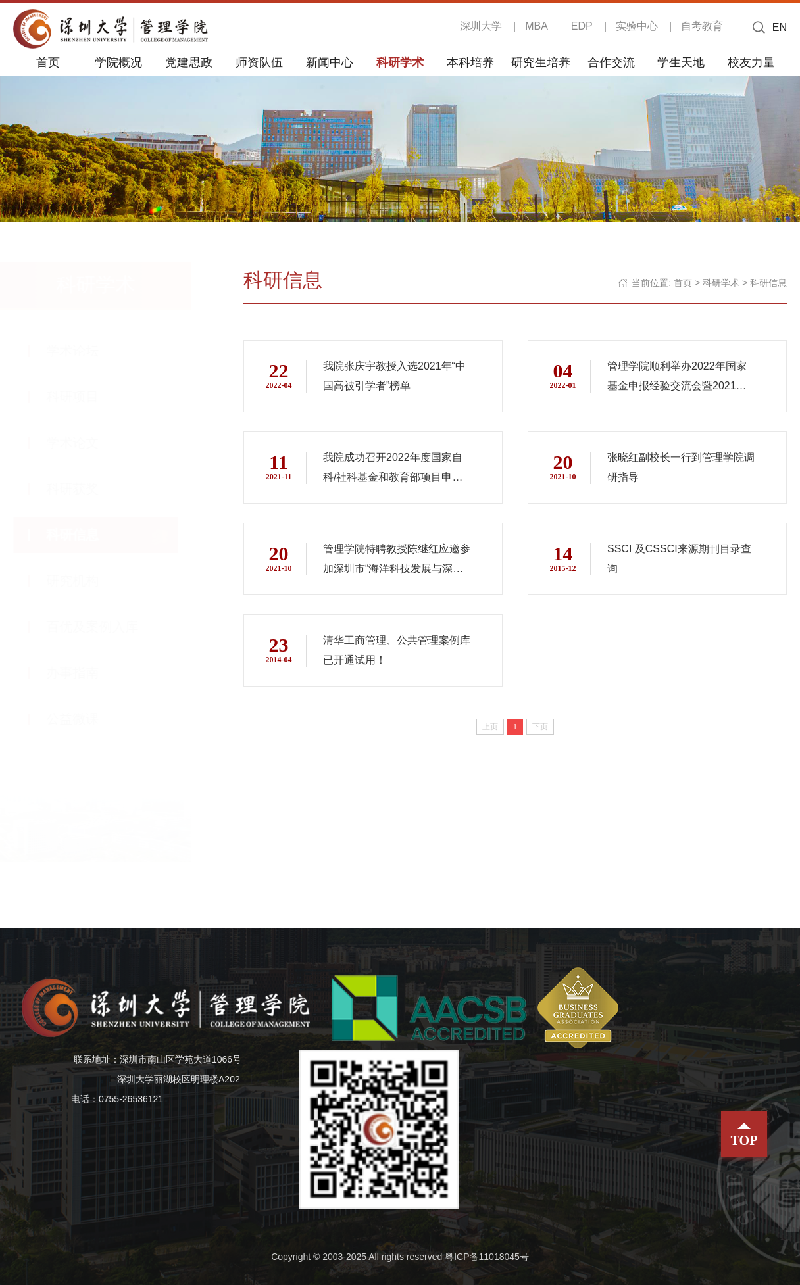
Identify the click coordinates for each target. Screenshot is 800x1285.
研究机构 (85, 580)
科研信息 (85, 534)
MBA (536, 26)
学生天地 (681, 62)
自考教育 (702, 26)
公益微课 (85, 719)
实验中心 (637, 26)
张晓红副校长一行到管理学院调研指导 (675, 467)
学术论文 (85, 442)
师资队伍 (259, 62)
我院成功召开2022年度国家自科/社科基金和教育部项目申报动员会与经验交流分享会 (393, 469)
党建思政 (189, 62)
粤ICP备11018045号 (487, 1256)
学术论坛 (85, 350)
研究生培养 (540, 62)
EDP (582, 26)
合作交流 (611, 62)
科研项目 (85, 396)
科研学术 (400, 62)
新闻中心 (329, 62)
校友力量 (751, 62)
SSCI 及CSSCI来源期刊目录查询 (679, 558)
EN (779, 27)
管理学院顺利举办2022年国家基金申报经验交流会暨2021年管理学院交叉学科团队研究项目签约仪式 (677, 378)
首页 (48, 62)
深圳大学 (481, 26)
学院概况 (118, 62)
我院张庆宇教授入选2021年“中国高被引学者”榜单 (394, 375)
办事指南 (85, 673)
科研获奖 (85, 488)
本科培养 (470, 62)
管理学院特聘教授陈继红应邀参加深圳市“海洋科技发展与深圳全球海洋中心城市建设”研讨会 (393, 561)
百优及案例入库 (105, 626)
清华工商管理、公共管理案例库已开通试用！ (391, 650)
